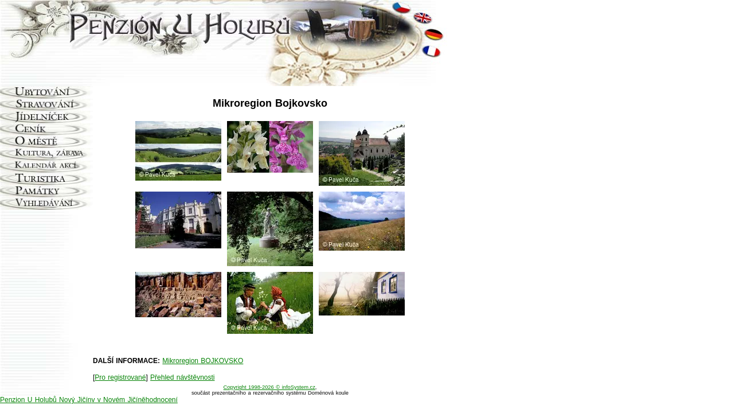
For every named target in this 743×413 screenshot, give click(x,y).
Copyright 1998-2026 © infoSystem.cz (269, 387)
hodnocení (162, 400)
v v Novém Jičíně (118, 400)
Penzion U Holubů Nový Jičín (45, 400)
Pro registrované (120, 377)
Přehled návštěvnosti (182, 377)
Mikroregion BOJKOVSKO (202, 361)
